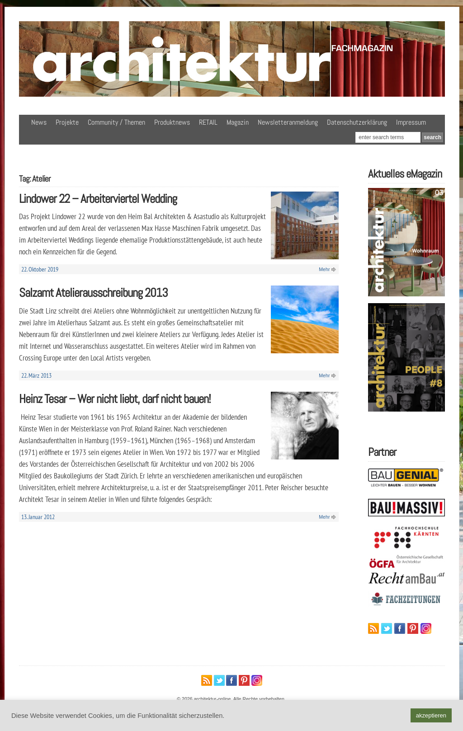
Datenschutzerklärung (357, 122)
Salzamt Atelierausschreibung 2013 (93, 292)
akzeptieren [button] (431, 715)
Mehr (324, 269)
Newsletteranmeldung (288, 122)
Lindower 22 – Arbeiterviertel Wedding (98, 198)
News (39, 122)
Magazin (238, 122)
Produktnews (172, 122)
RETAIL (208, 122)
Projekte (67, 122)
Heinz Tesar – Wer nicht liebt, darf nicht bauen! (115, 399)
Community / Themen (116, 122)
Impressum (411, 122)
